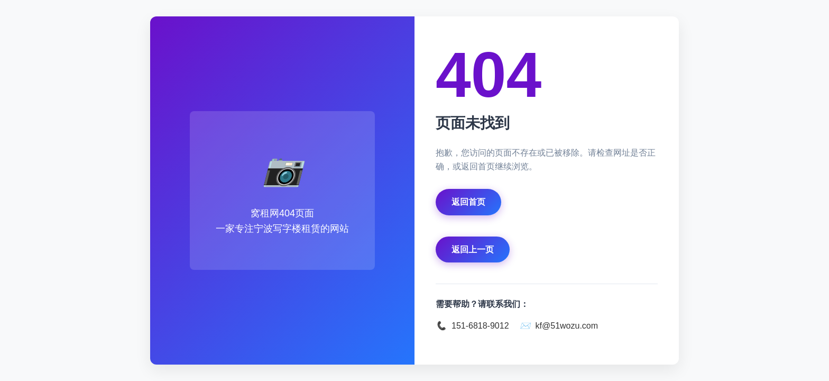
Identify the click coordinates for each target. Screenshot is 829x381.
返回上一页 (473, 249)
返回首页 (468, 201)
